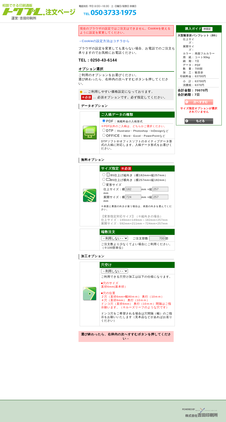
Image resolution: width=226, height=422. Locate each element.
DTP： (135, 131)
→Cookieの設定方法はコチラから (104, 41)
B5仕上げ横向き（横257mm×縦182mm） (135, 180)
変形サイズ (112, 184)
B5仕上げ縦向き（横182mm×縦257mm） (135, 175)
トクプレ (22, 9)
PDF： (122, 121)
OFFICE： (133, 136)
